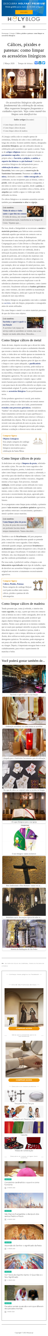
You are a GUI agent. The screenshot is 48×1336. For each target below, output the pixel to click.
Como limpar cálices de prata (14, 128)
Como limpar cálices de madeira (15, 131)
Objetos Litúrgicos (11, 439)
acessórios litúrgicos (17, 391)
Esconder (30, 120)
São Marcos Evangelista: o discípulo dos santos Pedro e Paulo (22, 1215)
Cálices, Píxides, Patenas (13, 584)
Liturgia (12, 33)
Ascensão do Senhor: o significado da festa (23, 1246)
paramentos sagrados (11, 155)
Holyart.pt (30, 1333)
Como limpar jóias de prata (14, 522)
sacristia (7, 303)
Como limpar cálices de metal (14, 125)
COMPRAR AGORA (24, 1028)
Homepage (5, 33)
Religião (8, 1179)
